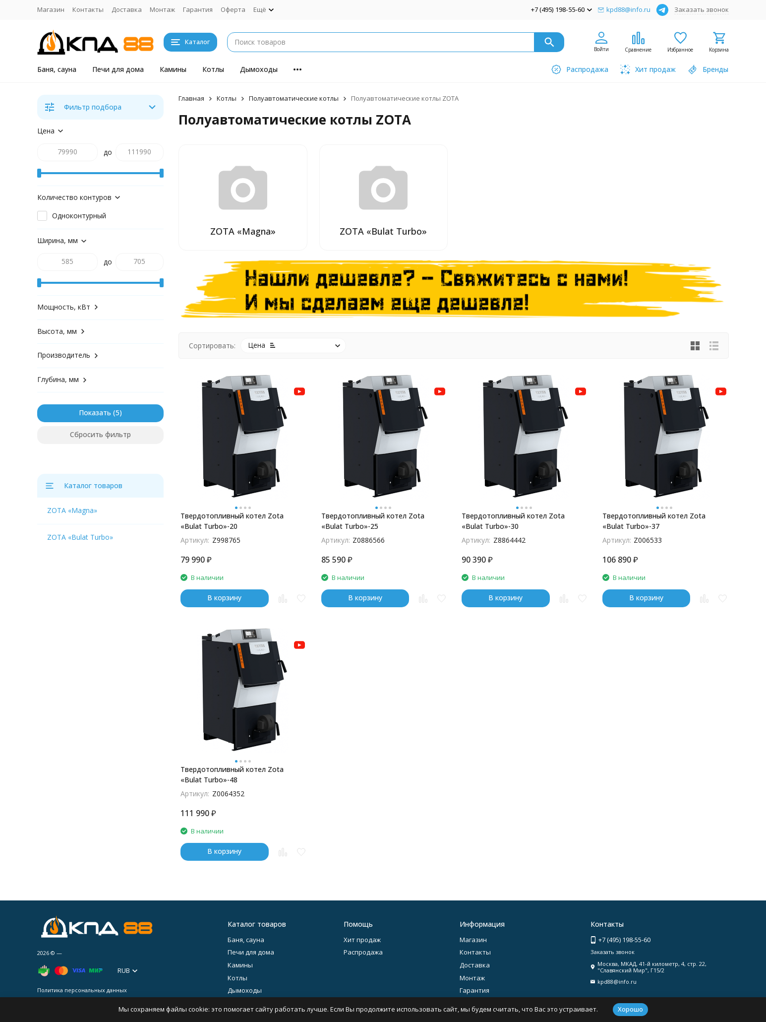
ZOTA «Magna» (72, 510)
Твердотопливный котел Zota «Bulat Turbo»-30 (513, 521)
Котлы (213, 69)
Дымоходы (259, 69)
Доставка (127, 9)
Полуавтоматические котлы (294, 98)
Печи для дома (118, 69)
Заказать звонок (701, 9)
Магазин (50, 9)
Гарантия (198, 9)
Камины (173, 69)
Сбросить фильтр (100, 434)
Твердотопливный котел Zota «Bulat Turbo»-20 (232, 521)
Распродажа (363, 952)
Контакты (88, 9)
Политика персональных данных (82, 990)
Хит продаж (362, 939)
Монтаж (162, 9)
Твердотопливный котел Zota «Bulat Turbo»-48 (232, 774)
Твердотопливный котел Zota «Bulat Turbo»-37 (654, 521)
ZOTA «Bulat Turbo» (80, 537)
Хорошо (630, 1009)
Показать (95, 412)
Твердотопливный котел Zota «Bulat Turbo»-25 (372, 521)
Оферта (233, 9)
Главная (191, 98)
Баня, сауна (56, 69)
